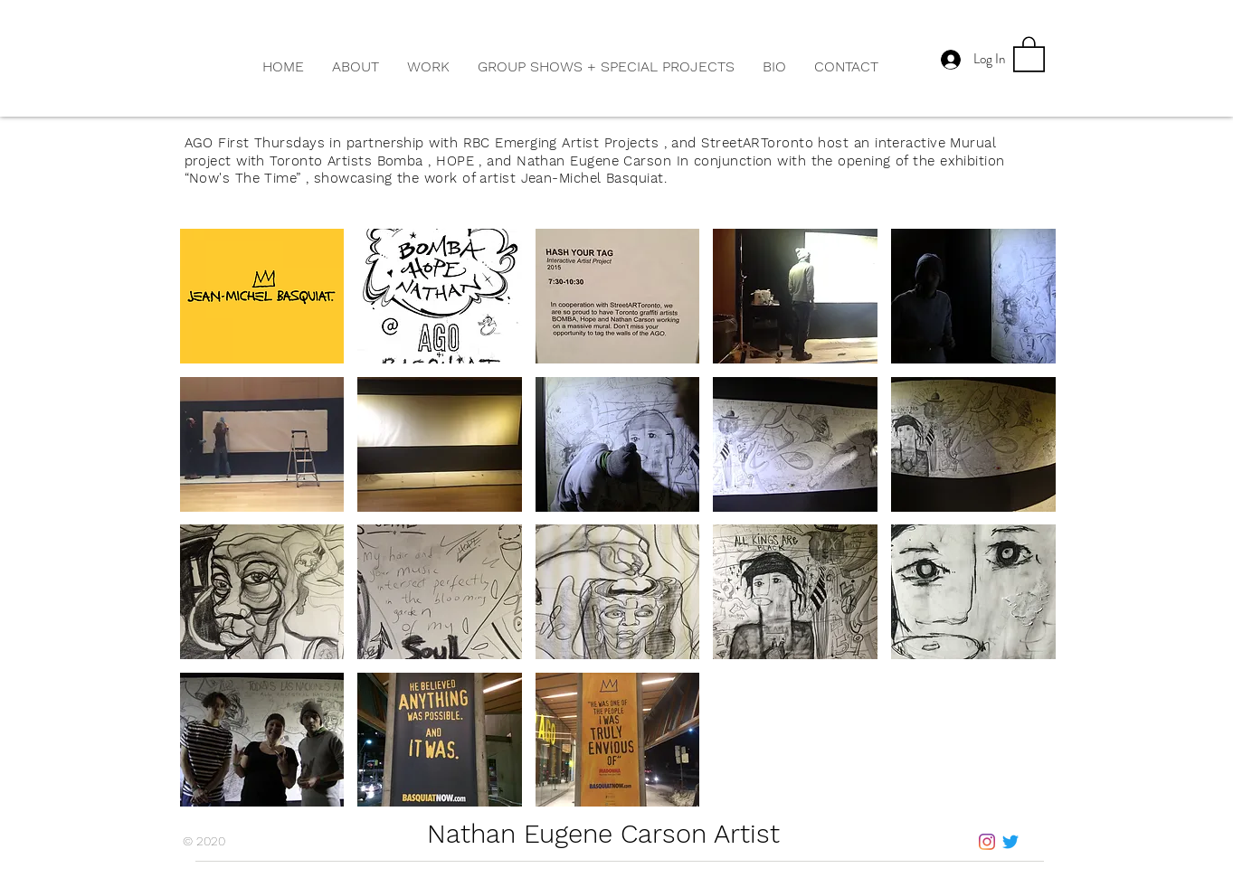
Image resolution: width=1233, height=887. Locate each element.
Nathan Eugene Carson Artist (607, 833)
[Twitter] (1010, 842)
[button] (428, 67)
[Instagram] (987, 842)
